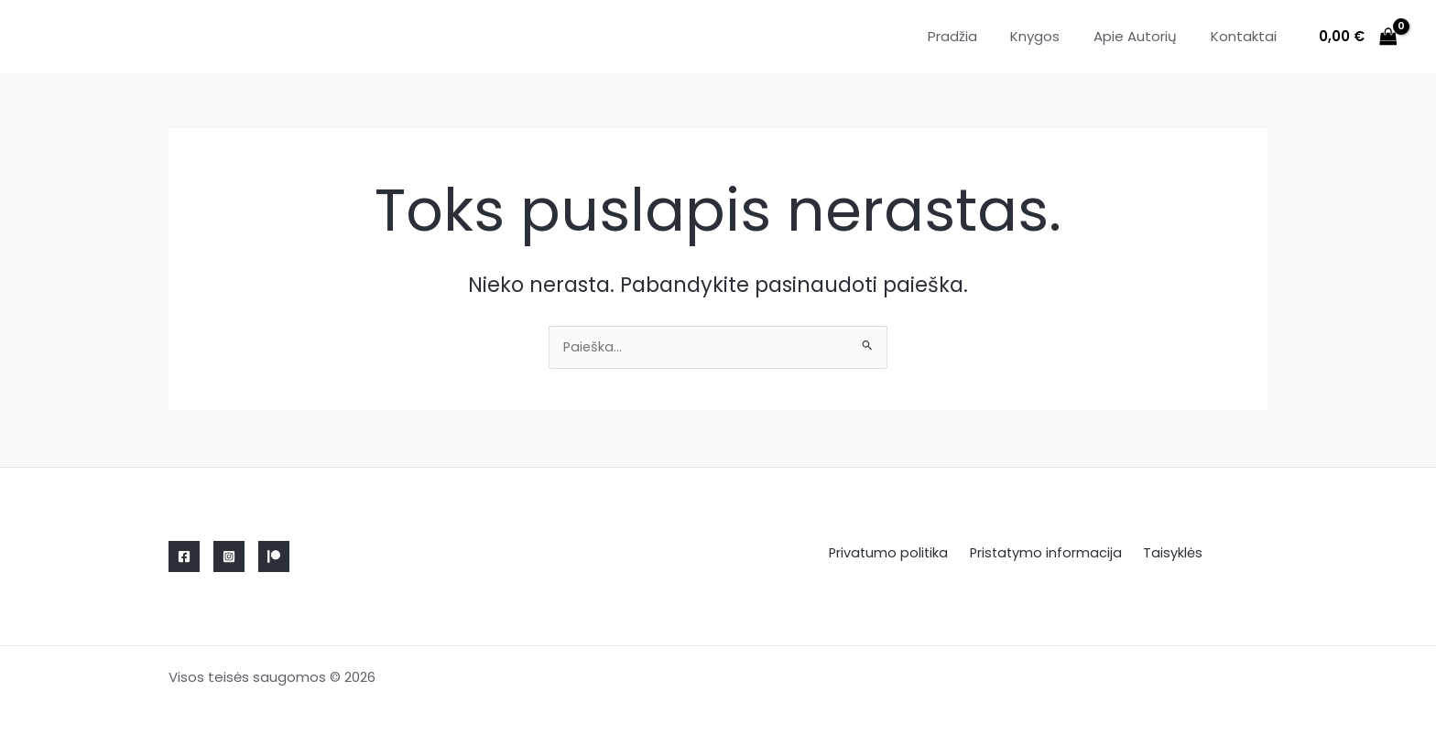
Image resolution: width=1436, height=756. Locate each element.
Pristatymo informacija (1047, 553)
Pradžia (973, 36)
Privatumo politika (895, 553)
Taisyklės (1168, 553)
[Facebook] (184, 556)
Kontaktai (1246, 36)
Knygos (1050, 36)
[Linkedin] (273, 556)
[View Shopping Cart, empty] (1357, 37)
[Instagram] (229, 556)
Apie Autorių (1144, 36)
